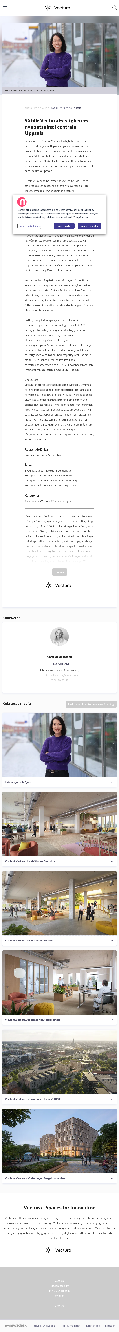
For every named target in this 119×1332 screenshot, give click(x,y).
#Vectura (45, 501)
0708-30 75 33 (59, 680)
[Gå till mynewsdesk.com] (16, 1325)
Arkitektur (49, 470)
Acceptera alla (89, 226)
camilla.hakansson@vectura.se (59, 675)
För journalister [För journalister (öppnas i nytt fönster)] (70, 1325)
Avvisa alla (64, 226)
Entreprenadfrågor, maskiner (41, 475)
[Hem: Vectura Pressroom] (58, 8)
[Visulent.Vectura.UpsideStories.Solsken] (59, 903)
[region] (59, 214)
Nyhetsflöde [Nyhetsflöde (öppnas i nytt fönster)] (92, 1325)
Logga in (110, 1325)
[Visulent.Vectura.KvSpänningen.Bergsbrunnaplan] (59, 1141)
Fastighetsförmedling (64, 480)
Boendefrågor (64, 470)
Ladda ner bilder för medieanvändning (91, 704)
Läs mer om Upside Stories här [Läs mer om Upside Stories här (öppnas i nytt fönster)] (43, 455)
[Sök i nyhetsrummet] (114, 7)
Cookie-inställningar (29, 225)
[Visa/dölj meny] (5, 7)
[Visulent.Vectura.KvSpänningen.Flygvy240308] (59, 1062)
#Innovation (32, 501)
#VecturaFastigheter (63, 501)
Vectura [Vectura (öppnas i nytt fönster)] (59, 1305)
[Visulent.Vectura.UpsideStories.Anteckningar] (59, 982)
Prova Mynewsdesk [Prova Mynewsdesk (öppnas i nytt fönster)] (44, 1325)
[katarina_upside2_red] (59, 745)
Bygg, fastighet (34, 470)
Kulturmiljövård (34, 485)
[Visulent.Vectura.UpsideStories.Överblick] (59, 824)
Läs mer (59, 572)
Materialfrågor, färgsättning (60, 485)
